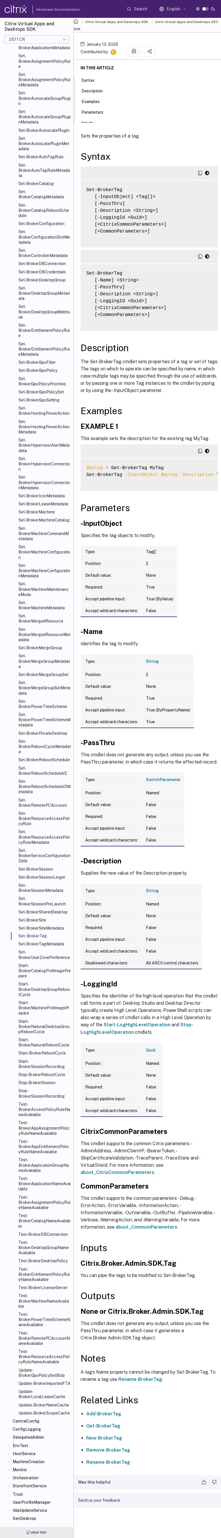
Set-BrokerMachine (36, 512)
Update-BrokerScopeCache (44, 1413)
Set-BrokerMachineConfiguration (44, 552)
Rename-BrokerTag (140, 1379)
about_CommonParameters (146, 1227)
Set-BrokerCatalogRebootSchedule (43, 210)
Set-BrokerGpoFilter (37, 362)
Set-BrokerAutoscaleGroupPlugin (44, 98)
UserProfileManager (32, 1502)
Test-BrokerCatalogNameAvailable (44, 1220)
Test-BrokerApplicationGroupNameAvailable (43, 1165)
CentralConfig (26, 1421)
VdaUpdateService (30, 1510)
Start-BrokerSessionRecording (41, 1064)
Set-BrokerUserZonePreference (44, 955)
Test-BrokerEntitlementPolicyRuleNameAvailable (44, 1274)
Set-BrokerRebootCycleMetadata (44, 746)
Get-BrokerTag (103, 1426)
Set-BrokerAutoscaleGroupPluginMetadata (44, 116)
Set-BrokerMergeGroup (40, 648)
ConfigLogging (27, 1429)
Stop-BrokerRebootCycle (41, 1074)
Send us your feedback (99, 1500)
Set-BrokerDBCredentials (42, 272)
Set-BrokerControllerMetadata (43, 253)
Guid (150, 1050)
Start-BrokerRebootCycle (42, 1053)
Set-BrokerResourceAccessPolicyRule (44, 818)
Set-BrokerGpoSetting (39, 400)
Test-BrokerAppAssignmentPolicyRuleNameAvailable (44, 1127)
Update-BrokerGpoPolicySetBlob (41, 1373)
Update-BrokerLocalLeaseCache (41, 1394)
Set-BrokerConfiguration (41, 223)
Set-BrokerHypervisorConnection (44, 463)
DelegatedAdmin (28, 1437)
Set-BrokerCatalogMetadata (41, 194)
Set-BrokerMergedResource (40, 618)
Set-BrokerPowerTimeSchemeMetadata (44, 719)
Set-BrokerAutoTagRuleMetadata (44, 170)
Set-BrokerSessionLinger (41, 877)
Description (95, 90)
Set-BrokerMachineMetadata (41, 605)
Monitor (20, 1469)
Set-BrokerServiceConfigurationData (44, 855)
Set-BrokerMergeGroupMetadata (44, 661)
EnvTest (20, 1445)
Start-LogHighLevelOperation (137, 1024)
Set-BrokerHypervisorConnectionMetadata (44, 482)
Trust (18, 1494)
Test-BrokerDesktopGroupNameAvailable (43, 1247)
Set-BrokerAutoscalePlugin (44, 130)
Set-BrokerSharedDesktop (43, 912)
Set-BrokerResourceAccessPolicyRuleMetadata (44, 836)
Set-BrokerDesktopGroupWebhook (44, 311)
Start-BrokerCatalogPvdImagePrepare (44, 970)
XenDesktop (24, 1518)
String (152, 661)
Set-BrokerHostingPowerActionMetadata (44, 426)
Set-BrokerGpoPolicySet (41, 392)
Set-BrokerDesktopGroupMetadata (44, 293)
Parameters (95, 112)
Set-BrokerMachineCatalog (44, 520)
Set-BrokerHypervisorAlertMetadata (44, 445)
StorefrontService (30, 1486)
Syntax (91, 80)
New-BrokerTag (104, 1438)
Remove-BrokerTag (108, 1450)
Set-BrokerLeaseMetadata (43, 504)
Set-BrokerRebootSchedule (44, 759)
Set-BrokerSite (32, 920)
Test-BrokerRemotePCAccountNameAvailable (44, 1338)
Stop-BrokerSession (37, 1082)
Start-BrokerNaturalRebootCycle (43, 1042)
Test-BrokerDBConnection (43, 1234)
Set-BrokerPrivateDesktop (42, 733)
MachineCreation (29, 1461)
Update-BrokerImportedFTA (44, 1383)
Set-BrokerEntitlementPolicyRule (44, 330)
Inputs (90, 122)
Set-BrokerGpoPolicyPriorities (42, 381)
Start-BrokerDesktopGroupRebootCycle (44, 989)
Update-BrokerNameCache (43, 1405)
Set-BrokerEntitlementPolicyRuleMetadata (44, 349)
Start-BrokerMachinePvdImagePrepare (43, 1007)
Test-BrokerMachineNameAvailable (43, 1300)
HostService (24, 1453)
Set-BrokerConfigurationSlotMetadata (44, 236)
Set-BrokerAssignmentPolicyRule (44, 61)
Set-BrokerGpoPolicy (38, 370)
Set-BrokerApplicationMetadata (44, 45)
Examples (93, 101)
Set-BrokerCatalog (36, 183)
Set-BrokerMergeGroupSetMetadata (44, 687)
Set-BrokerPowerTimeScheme (42, 704)
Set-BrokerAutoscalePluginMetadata (43, 143)
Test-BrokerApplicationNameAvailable (44, 1183)
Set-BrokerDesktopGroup (42, 280)
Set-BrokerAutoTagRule (41, 157)
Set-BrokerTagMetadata (41, 944)
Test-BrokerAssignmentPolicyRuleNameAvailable (44, 1202)
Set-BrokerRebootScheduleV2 (42, 771)
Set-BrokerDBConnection (42, 263)
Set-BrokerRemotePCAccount (42, 803)
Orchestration (26, 1478)
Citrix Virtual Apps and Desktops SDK (116, 22)
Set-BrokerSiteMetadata (41, 928)
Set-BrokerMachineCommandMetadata (43, 533)
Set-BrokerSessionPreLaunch (42, 901)
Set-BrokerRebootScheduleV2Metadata (44, 786)
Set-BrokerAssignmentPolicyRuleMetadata (44, 79)
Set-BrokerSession (35, 869)
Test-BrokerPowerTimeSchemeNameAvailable (44, 1319)
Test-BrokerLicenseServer (43, 1287)
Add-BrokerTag (103, 1414)
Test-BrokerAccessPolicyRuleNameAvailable (44, 1109)
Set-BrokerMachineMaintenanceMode (43, 589)
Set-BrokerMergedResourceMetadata (44, 634)
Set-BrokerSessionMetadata (40, 888)
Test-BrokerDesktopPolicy (43, 1261)
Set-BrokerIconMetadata (41, 496)
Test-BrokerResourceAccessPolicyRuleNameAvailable (44, 1356)
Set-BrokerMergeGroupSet (43, 674)
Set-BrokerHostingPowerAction (44, 411)
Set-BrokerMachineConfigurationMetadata (44, 570)
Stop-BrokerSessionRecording (41, 1093)
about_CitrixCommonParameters (117, 1172)
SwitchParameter (163, 779)
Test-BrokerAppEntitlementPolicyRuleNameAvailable (43, 1146)
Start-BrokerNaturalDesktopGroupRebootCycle (44, 1026)
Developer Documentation (49, 9)
